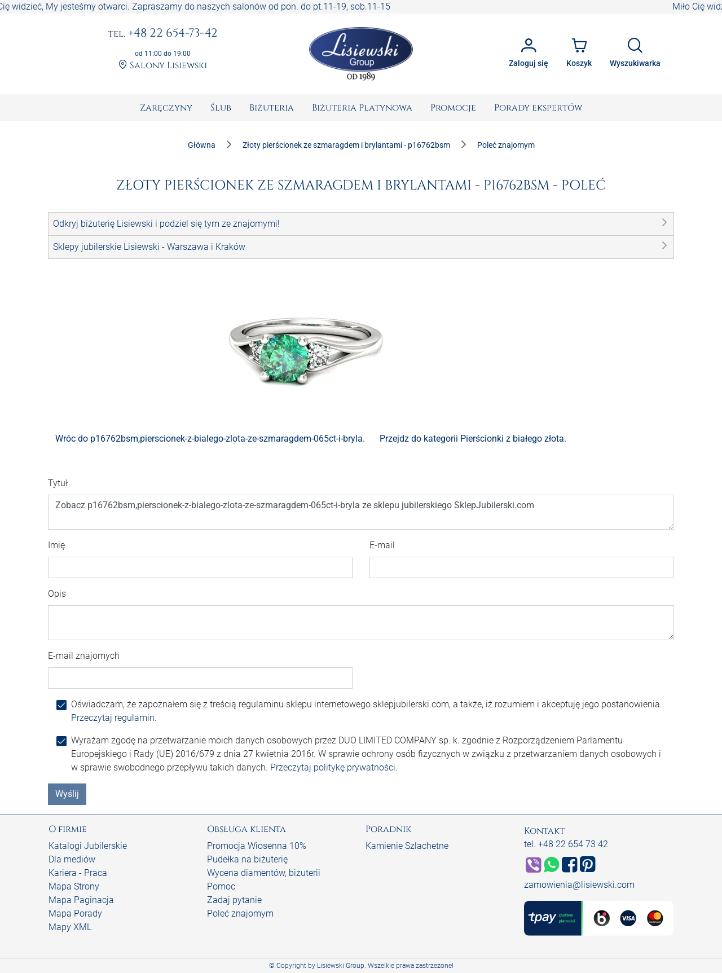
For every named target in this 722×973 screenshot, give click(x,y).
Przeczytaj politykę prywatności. (334, 767)
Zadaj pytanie (234, 900)
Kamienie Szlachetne (407, 845)
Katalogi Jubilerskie (88, 845)
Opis (57, 593)
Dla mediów (72, 859)
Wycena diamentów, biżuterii (263, 873)
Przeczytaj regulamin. (114, 717)
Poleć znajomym (240, 913)
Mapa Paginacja (81, 900)
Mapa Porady (75, 913)
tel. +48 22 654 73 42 (566, 844)
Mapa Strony (74, 886)
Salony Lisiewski (162, 66)
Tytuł (58, 483)
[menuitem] (166, 107)
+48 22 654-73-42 (163, 34)
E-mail (382, 545)
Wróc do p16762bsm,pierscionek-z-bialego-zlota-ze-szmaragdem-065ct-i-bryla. (210, 438)
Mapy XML (70, 927)
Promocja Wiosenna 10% (256, 845)
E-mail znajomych (84, 655)
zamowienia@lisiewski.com (579, 884)
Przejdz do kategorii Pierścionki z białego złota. (473, 438)
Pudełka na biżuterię (247, 859)
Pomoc (221, 886)
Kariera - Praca (78, 873)
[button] (361, 224)
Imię (56, 545)
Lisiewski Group (340, 966)
